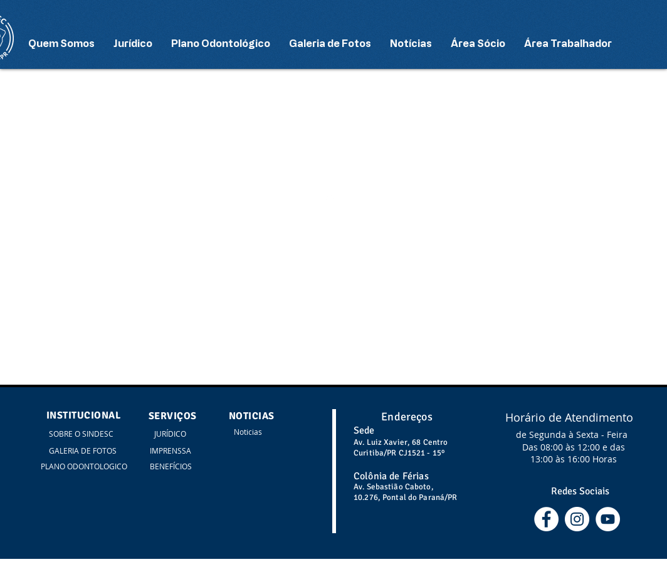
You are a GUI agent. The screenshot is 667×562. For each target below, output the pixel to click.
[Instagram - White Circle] (577, 519)
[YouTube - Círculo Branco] (608, 519)
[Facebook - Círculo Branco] (546, 519)
